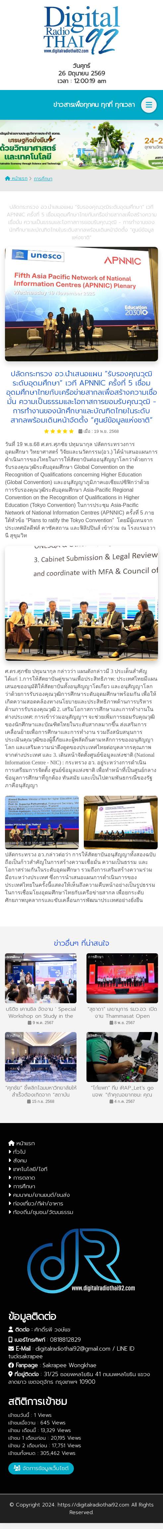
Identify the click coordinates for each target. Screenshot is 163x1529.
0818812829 (65, 1339)
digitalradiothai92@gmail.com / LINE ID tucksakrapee (71, 1352)
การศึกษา (43, 178)
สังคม (17, 1160)
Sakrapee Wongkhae (69, 1365)
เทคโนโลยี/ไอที (27, 1169)
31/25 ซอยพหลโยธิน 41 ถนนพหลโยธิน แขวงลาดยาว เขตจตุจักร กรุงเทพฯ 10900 (79, 1378)
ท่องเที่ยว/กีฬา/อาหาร (35, 1203)
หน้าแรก (16, 178)
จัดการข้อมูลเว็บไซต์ (41, 1468)
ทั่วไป (17, 1151)
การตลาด (21, 1177)
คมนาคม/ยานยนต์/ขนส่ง (39, 1195)
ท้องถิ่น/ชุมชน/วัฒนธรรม (40, 1212)
